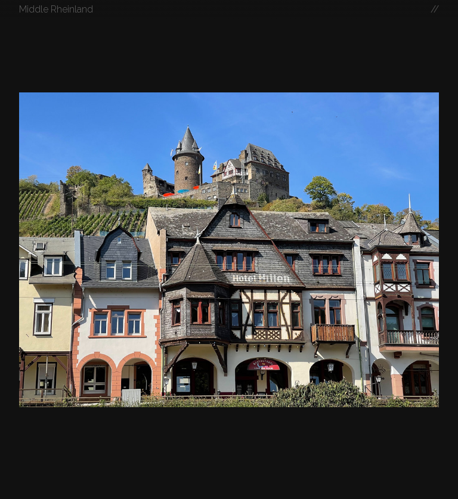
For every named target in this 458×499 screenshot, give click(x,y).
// (435, 9)
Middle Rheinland (56, 9)
